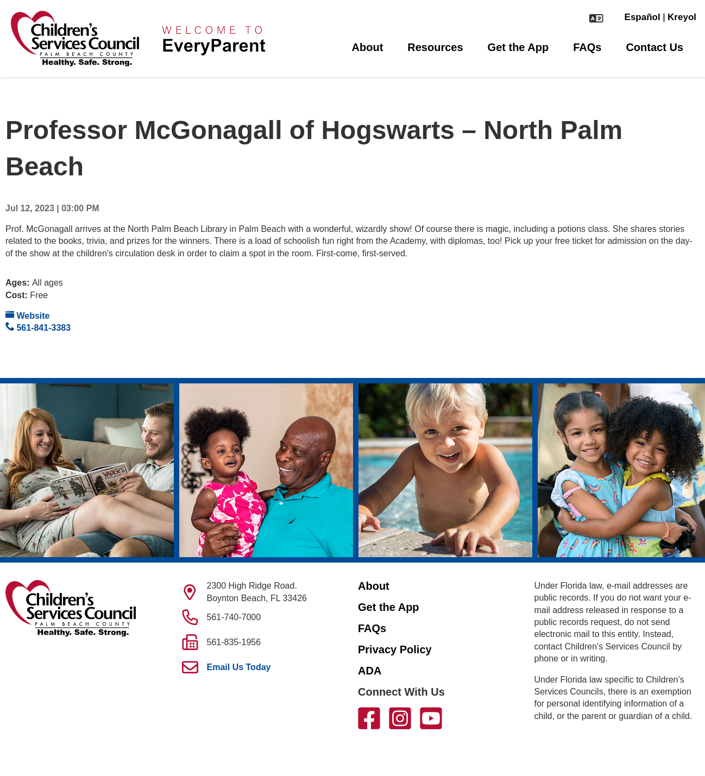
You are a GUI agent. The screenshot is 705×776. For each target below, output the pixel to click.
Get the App (518, 47)
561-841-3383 (38, 327)
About (367, 47)
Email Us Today (239, 667)
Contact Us (654, 47)
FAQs (587, 47)
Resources (435, 47)
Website (27, 315)
